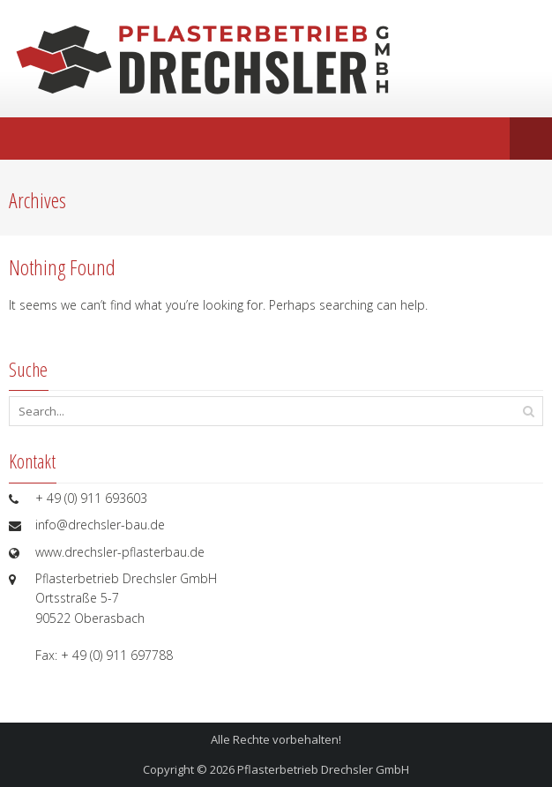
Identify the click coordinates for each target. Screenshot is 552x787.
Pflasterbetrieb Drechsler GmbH (323, 769)
